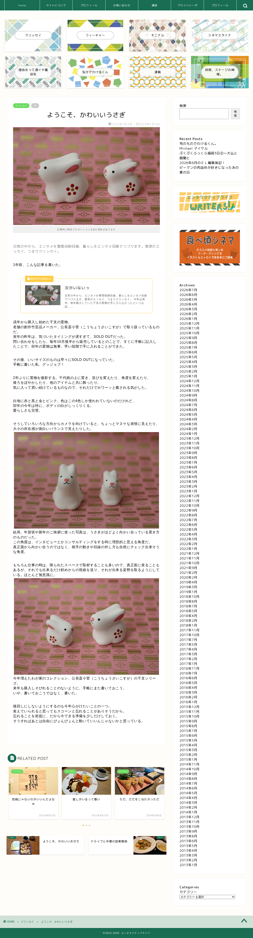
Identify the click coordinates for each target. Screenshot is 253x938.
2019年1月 (188, 592)
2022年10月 (189, 505)
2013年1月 (188, 865)
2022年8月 (188, 515)
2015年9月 (188, 721)
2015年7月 (188, 730)
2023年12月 (189, 438)
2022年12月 (189, 496)
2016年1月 (188, 702)
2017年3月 (188, 654)
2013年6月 (188, 841)
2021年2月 (188, 572)
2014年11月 (189, 764)
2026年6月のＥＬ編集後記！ (202, 163)
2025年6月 (188, 352)
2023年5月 (188, 472)
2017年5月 (188, 644)
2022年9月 (188, 510)
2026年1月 (188, 318)
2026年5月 (188, 299)
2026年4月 (188, 304)
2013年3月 (188, 855)
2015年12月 (189, 707)
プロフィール (88, 5)
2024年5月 (188, 414)
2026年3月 (188, 309)
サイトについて (56, 5)
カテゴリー (188, 892)
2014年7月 (188, 783)
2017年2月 (188, 659)
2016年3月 (188, 692)
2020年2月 (188, 577)
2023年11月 (189, 443)
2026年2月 (188, 314)
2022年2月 (188, 544)
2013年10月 (189, 826)
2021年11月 (189, 558)
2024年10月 (189, 390)
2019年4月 (188, 582)
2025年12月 (189, 323)
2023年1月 (188, 491)
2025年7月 (188, 347)
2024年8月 (188, 400)
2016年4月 (188, 687)
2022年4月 (188, 534)
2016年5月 (188, 683)
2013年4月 (188, 850)
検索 (182, 105)
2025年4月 (188, 362)
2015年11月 (189, 711)
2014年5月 (188, 793)
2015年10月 (189, 716)
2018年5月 (188, 611)
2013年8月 (188, 836)
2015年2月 (188, 754)
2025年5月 (188, 357)
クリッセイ (21, 105)
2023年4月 (188, 477)
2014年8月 (188, 778)
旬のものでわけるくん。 (198, 143)
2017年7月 (188, 639)
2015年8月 (188, 726)
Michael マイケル (193, 148)
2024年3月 (188, 424)
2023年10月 (189, 448)
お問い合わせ (121, 5)
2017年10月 (189, 635)
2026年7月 (188, 290)
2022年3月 (188, 539)
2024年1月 (188, 433)
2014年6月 (188, 788)
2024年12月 (189, 381)
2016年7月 (188, 673)
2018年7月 (188, 606)
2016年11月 (189, 668)
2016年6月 (188, 678)
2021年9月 (188, 568)
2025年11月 (189, 328)
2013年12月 (189, 817)
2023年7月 (188, 462)
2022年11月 (189, 501)
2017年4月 (188, 649)
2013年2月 (188, 860)
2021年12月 (189, 553)
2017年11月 (189, 630)
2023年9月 (188, 453)
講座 (154, 5)
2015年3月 (188, 750)
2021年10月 (189, 563)
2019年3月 (188, 587)
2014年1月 (188, 812)
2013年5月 (188, 845)
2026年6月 (188, 294)
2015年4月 (188, 745)
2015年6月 (188, 735)
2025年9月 (188, 338)
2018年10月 (189, 596)
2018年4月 (188, 616)
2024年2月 (188, 429)
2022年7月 (188, 520)
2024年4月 (188, 419)
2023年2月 (188, 486)
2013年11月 (189, 822)
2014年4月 (188, 798)
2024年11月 (189, 386)
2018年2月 (188, 620)
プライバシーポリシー (187, 7)
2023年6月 (188, 467)
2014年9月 (188, 774)
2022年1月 (188, 548)
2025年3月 (188, 366)
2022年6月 (188, 524)
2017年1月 (188, 663)
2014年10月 (189, 769)
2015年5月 (188, 740)
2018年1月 (188, 625)
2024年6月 (188, 409)
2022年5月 (188, 529)
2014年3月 (188, 802)
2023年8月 (188, 457)
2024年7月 (188, 405)
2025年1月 (188, 376)
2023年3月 (188, 481)
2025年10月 (189, 333)
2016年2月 (188, 697)
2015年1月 (188, 759)
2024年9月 (188, 395)
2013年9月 (188, 831)
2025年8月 (188, 342)
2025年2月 (188, 371)
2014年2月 (188, 807)
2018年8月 (188, 601)
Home (22, 5)
